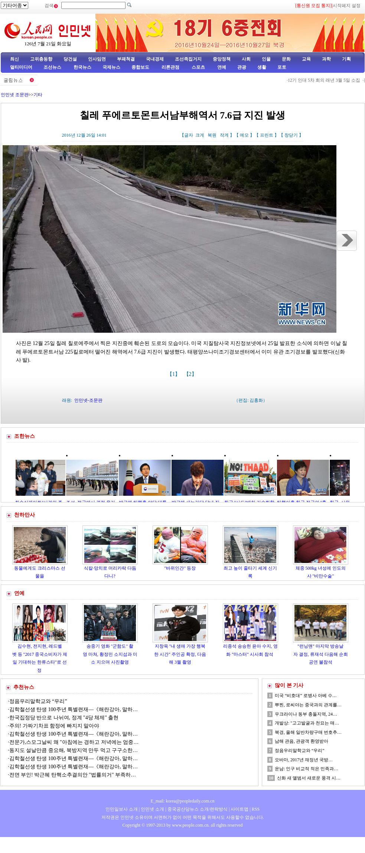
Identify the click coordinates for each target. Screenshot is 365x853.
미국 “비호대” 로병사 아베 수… (306, 695)
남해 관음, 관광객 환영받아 (301, 741)
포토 (281, 67)
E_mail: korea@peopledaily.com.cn (183, 801)
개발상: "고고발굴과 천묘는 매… (307, 723)
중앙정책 (222, 59)
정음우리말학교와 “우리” (38, 701)
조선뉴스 (52, 67)
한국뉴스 (82, 67)
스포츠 (197, 67)
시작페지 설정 (347, 5)
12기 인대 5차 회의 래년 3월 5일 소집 (326, 80)
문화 (286, 59)
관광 (241, 67)
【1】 (174, 374)
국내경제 (155, 59)
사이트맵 (239, 809)
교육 (306, 59)
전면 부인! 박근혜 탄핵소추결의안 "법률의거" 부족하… (72, 775)
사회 (246, 59)
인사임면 (97, 59)
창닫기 (291, 135)
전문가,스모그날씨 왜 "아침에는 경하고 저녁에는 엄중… (74, 742)
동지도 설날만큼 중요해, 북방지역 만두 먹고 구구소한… (73, 750)
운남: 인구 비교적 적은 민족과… (306, 768)
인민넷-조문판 (88, 400)
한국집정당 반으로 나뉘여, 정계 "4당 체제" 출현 (64, 717)
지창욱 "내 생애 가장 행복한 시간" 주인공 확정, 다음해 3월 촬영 (180, 654)
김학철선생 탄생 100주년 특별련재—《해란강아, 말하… (73, 709)
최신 (14, 59)
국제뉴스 (111, 67)
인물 (266, 59)
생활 (261, 67)
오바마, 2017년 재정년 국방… (304, 759)
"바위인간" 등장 (180, 568)
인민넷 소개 (152, 809)
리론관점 (170, 67)
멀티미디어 (21, 67)
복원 (212, 135)
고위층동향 (41, 59)
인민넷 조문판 (15, 94)
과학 (326, 59)
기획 (346, 59)
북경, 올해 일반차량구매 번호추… (308, 732)
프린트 (266, 135)
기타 (37, 94)
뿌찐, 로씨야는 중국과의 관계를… (308, 704)
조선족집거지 (188, 59)
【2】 (191, 374)
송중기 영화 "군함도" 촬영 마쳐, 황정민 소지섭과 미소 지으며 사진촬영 (110, 654)
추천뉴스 (23, 687)
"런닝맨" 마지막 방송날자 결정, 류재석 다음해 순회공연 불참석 (320, 654)
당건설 (70, 59)
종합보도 (140, 67)
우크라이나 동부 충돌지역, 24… (306, 714)
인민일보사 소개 (121, 809)
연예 (221, 67)
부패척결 (126, 59)
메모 (244, 135)
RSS (256, 809)
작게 (224, 135)
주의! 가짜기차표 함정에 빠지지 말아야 (55, 726)
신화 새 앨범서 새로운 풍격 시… (308, 778)
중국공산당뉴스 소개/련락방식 (197, 809)
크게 (199, 135)
